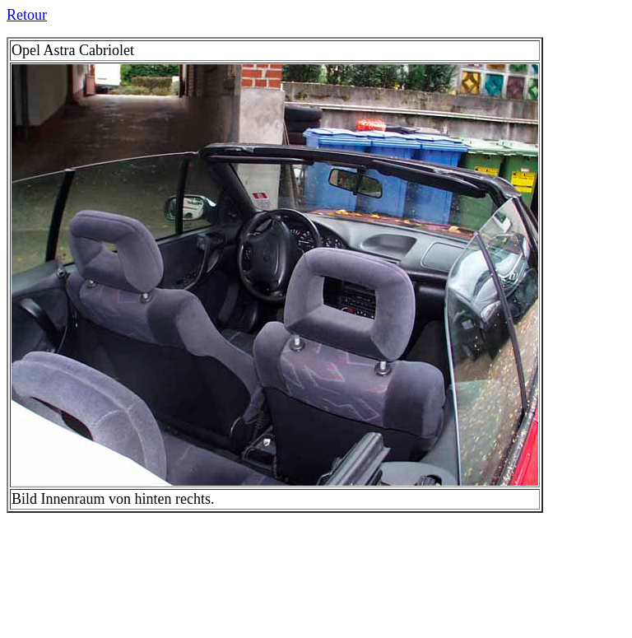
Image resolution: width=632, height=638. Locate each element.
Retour (27, 15)
